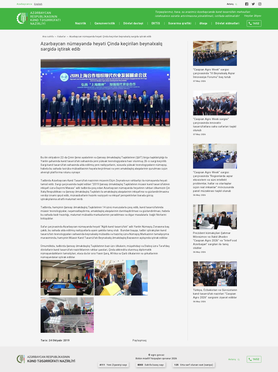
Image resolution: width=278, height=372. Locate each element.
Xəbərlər (61, 36)
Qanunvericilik (104, 23)
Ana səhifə (48, 36)
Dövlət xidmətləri (227, 23)
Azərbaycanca (24, 4)
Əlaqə (203, 23)
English (38, 4)
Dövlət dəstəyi (133, 23)
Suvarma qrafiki (179, 23)
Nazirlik (80, 23)
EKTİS (156, 23)
